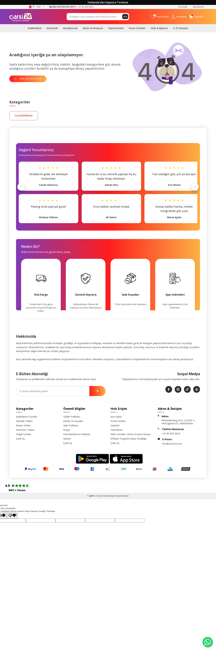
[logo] (20, 16)
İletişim (67, 438)
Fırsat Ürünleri (137, 28)
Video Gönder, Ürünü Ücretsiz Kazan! (131, 434)
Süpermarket (116, 28)
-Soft (90, 495)
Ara (125, 16)
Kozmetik (52, 28)
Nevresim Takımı (25, 429)
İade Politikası (70, 425)
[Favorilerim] (160, 17)
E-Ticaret (98, 495)
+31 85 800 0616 (171, 433)
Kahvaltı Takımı (24, 421)
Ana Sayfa (182, 6)
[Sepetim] (196, 17)
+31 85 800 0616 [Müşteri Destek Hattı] (71, 6)
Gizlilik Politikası (71, 416)
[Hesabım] (178, 17)
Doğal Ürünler (23, 434)
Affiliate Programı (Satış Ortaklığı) (129, 438)
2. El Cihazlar (180, 28)
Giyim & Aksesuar (93, 28)
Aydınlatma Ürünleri (26, 416)
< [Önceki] (21, 186)
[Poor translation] (12, 515)
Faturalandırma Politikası (76, 434)
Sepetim (115, 425)
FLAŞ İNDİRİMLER (24, 115)
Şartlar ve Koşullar (73, 421)
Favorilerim (117, 429)
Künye (66, 429)
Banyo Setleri (23, 425)
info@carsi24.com (172, 443)
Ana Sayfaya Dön (27, 78)
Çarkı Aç (20, 438)
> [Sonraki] (195, 186)
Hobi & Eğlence (159, 28)
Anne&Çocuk (70, 28)
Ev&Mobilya (35, 28)
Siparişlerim (198, 6)
